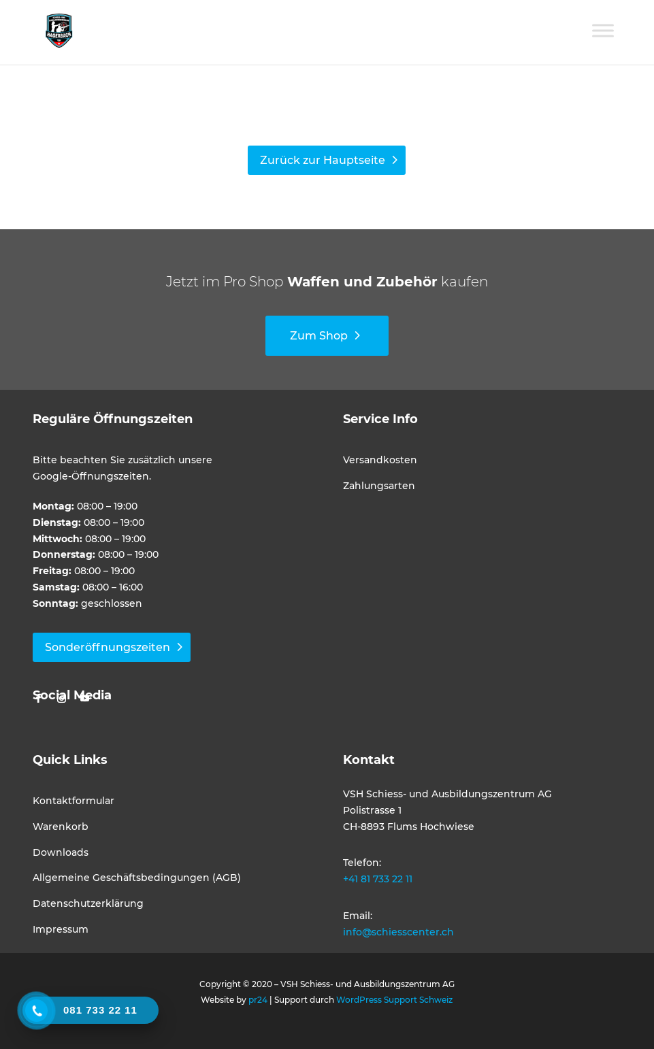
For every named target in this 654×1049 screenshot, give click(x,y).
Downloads (60, 852)
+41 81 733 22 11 (377, 879)
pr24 (257, 1000)
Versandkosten (380, 460)
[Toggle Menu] (603, 30)
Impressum (60, 929)
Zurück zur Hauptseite (322, 160)
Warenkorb (60, 826)
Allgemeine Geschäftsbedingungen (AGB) (137, 877)
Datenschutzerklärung (88, 903)
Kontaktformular (73, 801)
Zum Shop (319, 335)
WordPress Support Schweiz (394, 1000)
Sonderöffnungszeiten (107, 647)
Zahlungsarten (379, 486)
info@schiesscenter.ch (398, 932)
